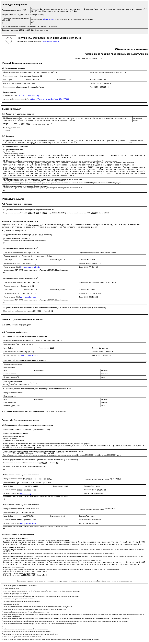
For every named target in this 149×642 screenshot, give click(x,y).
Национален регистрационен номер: (103, 72)
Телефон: (93, 83)
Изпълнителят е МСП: (35, 270)
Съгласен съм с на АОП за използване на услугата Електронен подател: (62, 19)
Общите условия (48, 19)
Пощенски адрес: (9, 76)
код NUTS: (29, 79)
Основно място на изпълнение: (14, 153)
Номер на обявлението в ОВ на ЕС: (15, 213)
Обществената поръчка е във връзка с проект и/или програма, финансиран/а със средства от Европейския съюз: (42, 188)
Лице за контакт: (9, 83)
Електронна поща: (9, 87)
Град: (5, 79)
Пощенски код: (61, 79)
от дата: (21, 15)
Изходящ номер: (8, 15)
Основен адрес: (10, 95)
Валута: (46, 311)
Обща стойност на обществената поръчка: (18, 311)
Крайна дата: (39, 181)
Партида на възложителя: (11, 10)
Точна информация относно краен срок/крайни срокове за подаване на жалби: (30, 383)
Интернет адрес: (12, 267)
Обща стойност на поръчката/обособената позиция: (21, 463)
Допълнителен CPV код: (42, 124)
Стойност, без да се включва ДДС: (15, 571)
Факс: (92, 87)
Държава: (93, 79)
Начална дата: (8, 181)
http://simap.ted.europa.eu (51, 41)
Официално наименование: (12, 72)
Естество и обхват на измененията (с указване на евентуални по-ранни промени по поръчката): (36, 540)
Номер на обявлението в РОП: (80, 213)
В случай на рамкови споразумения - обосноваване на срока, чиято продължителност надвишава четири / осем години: (62, 183)
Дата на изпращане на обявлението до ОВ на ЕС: (19, 26)
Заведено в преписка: (10, 30)
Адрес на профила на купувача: (16, 99)
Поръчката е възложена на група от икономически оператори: (24, 240)
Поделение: (35, 9)
